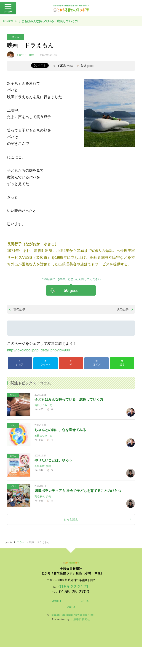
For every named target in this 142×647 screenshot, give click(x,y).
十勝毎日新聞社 (80, 619)
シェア (20, 364)
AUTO (71, 607)
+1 (71, 364)
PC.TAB (86, 601)
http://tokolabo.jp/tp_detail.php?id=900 (38, 350)
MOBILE (56, 601)
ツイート (45, 364)
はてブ (96, 364)
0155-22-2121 (74, 586)
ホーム (8, 542)
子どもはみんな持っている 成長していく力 (48, 21)
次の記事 (123, 309)
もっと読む (71, 519)
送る (122, 364)
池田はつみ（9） (44, 405)
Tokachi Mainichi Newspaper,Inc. (72, 614)
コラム (15, 37)
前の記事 (19, 309)
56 (71, 290)
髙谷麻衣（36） (43, 466)
